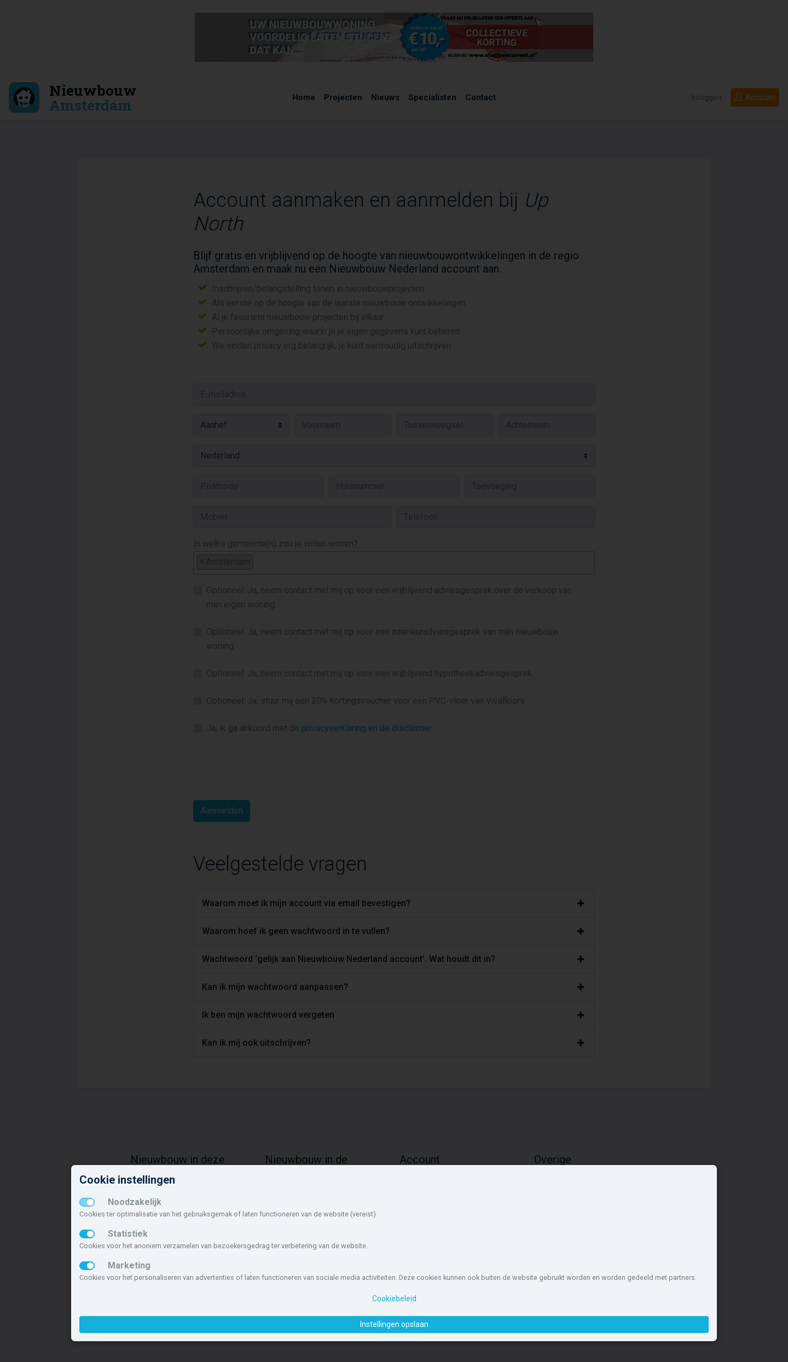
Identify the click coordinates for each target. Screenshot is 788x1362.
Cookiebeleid (394, 1298)
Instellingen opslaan (394, 1324)
